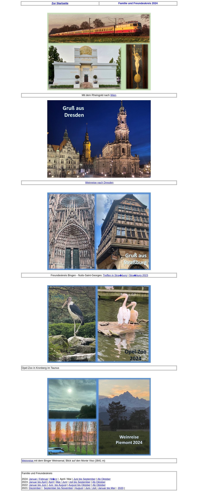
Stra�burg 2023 (138, 275)
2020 (120, 488)
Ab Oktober (104, 479)
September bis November (58, 488)
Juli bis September (79, 482)
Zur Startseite (60, 3)
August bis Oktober (80, 485)
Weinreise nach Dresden (99, 182)
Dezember (35, 488)
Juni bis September (84, 479)
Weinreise (28, 460)
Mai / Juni (61, 482)
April (51, 482)
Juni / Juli (91, 488)
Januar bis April (38, 482)
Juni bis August (57, 485)
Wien (113, 95)
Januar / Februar (38, 479)
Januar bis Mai (106, 488)
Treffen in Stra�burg (115, 275)
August (79, 488)
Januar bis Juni (38, 485)
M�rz (53, 479)
